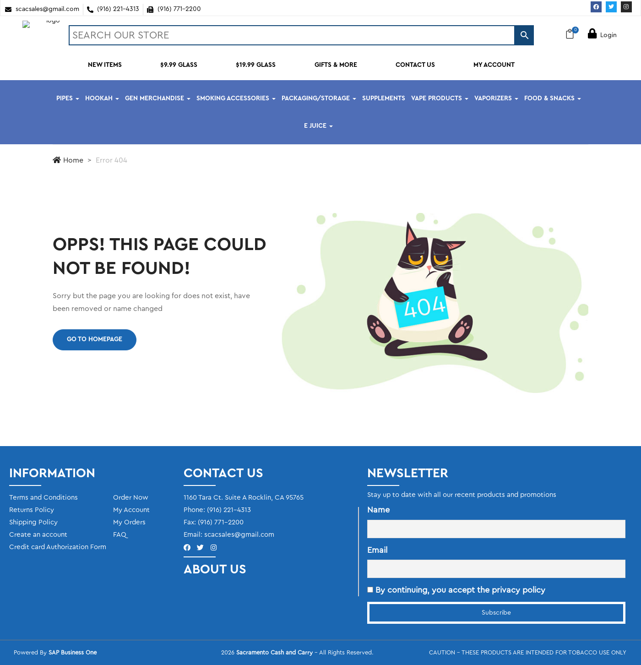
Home (68, 160)
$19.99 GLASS (256, 65)
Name (378, 510)
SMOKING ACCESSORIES (236, 98)
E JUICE (318, 126)
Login (602, 35)
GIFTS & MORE (336, 65)
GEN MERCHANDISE (157, 98)
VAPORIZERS (496, 98)
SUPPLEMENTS (383, 98)
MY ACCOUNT (494, 65)
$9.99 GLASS (178, 65)
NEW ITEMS (105, 65)
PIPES (67, 98)
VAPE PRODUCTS (439, 98)
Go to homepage (94, 339)
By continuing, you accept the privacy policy (456, 590)
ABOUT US (215, 569)
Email (377, 550)
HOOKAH (102, 98)
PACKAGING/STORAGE (319, 98)
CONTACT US (415, 65)
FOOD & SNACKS (552, 98)
